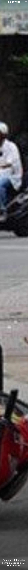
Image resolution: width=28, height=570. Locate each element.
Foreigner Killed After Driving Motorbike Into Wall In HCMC (14, 563)
